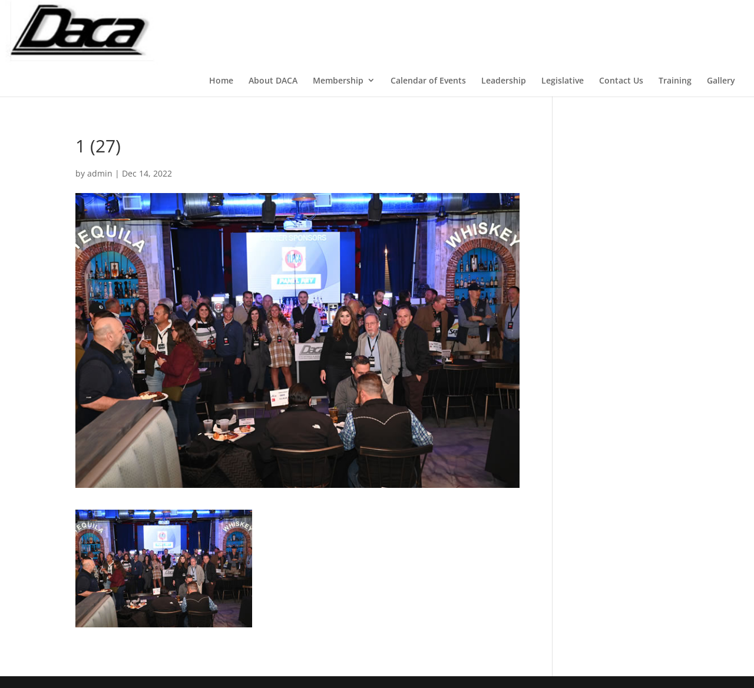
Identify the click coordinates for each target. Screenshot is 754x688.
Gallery (721, 80)
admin (100, 173)
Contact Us (621, 80)
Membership (338, 80)
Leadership (503, 80)
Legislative (562, 80)
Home (221, 80)
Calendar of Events (428, 80)
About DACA (273, 80)
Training (675, 80)
